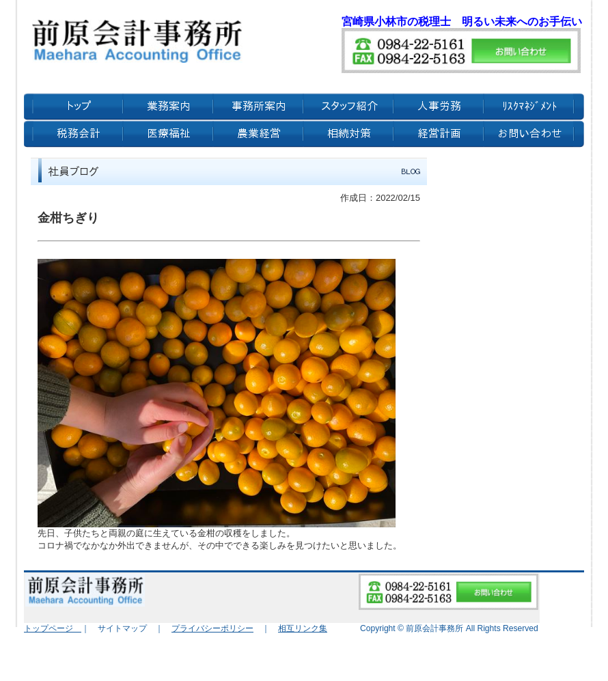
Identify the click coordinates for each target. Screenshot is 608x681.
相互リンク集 (302, 628)
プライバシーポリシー (212, 628)
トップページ (52, 628)
